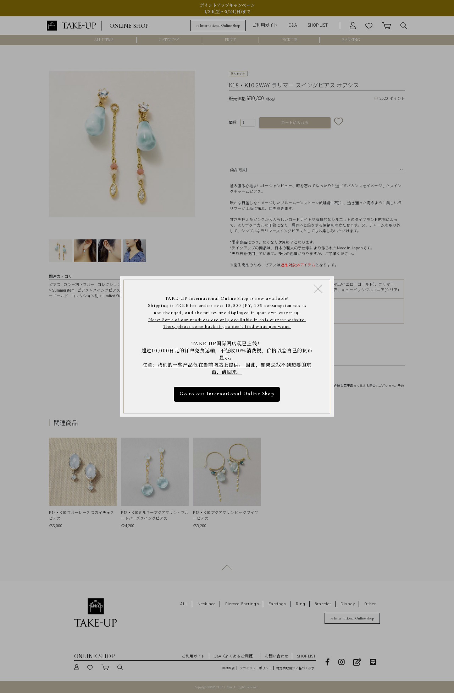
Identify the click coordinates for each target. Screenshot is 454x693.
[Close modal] (318, 288)
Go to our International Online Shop (227, 394)
